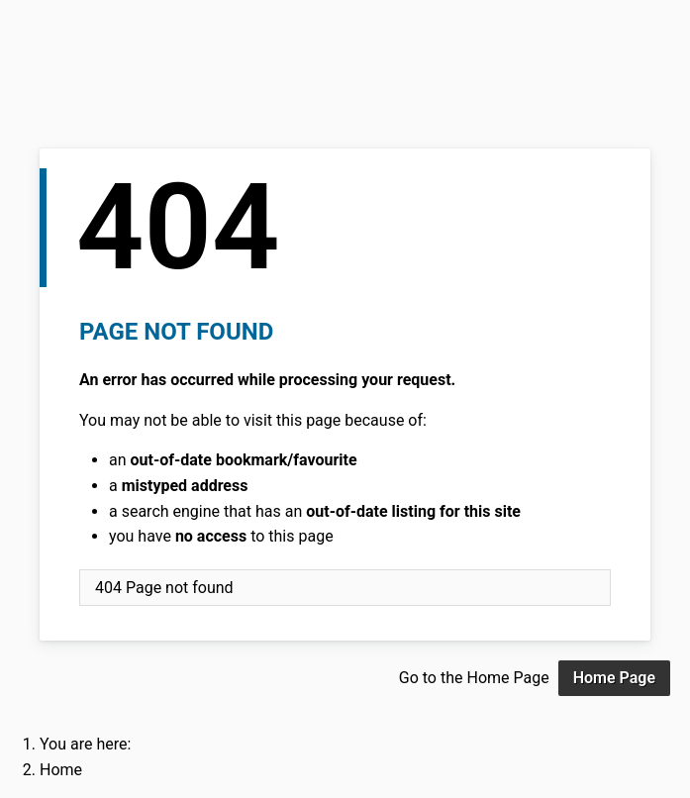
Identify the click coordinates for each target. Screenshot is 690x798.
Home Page (614, 677)
